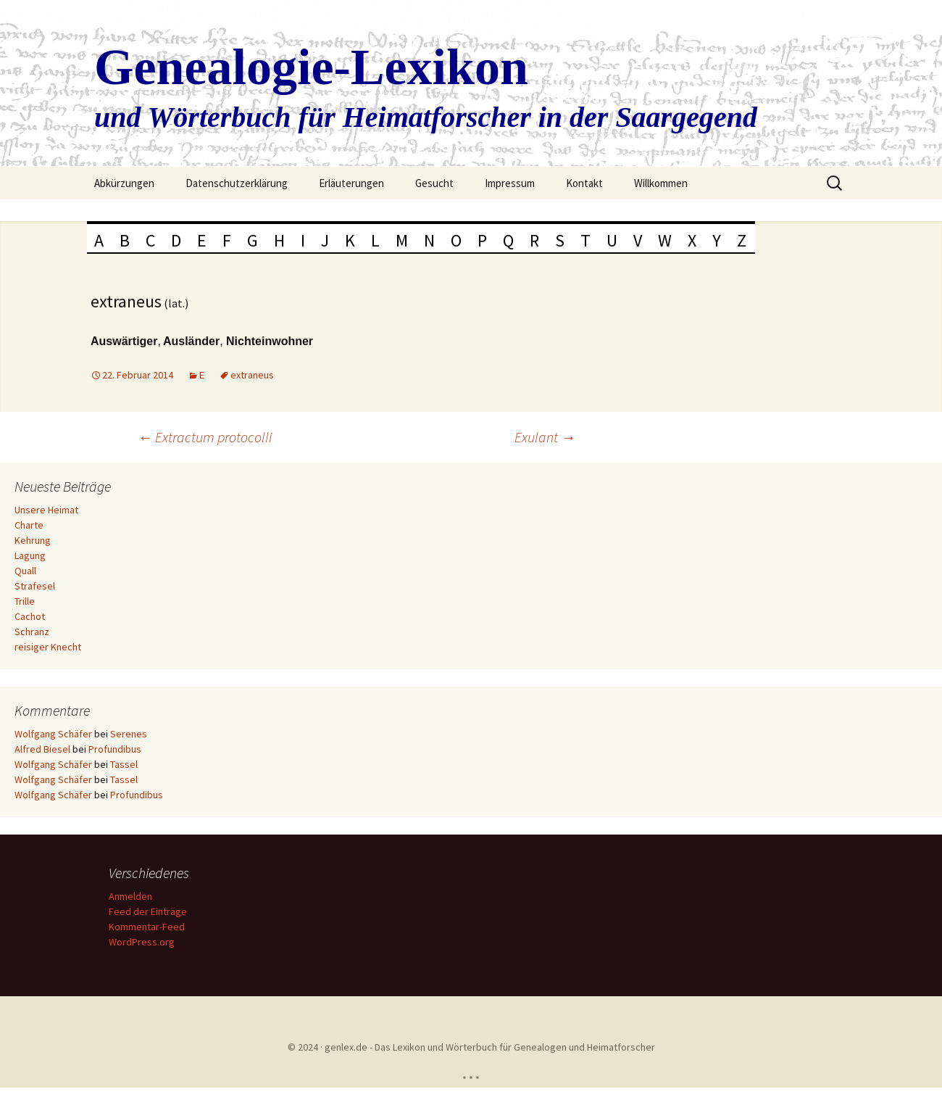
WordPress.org (144, 941)
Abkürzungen (124, 183)
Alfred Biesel (42, 749)
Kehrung (32, 540)
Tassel (124, 764)
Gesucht (434, 183)
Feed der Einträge (150, 911)
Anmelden (132, 896)
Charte (28, 524)
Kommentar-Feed (149, 926)
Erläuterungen (351, 183)
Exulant (544, 437)
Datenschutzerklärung (237, 183)
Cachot (29, 616)
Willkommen (661, 183)
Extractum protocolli (205, 437)
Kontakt (584, 183)
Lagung (30, 555)
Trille (24, 601)
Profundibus (114, 749)
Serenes (128, 733)
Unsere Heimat (46, 509)
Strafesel (34, 585)
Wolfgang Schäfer (53, 733)
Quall (25, 570)
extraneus (252, 374)
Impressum (510, 183)
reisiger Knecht (47, 646)
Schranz (31, 631)
